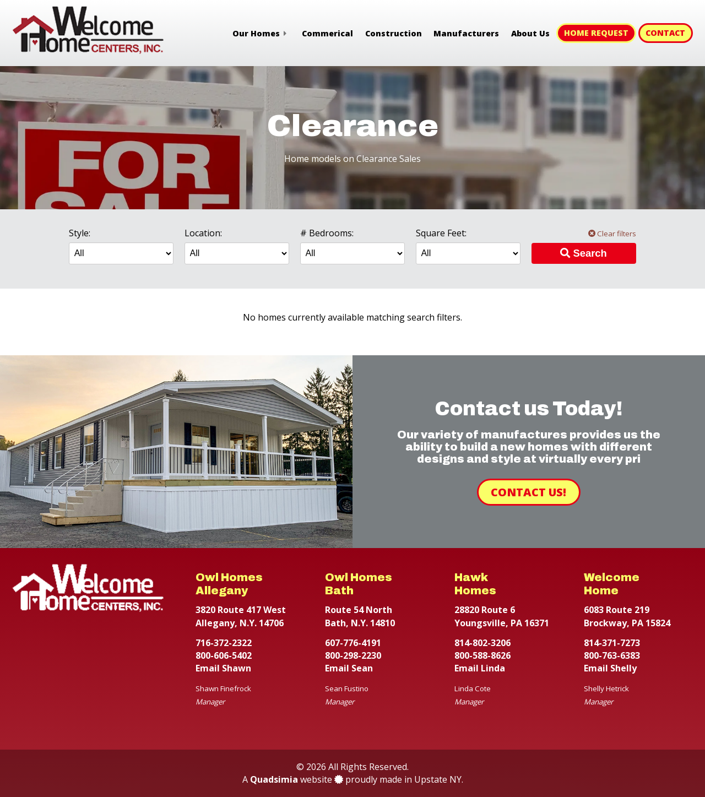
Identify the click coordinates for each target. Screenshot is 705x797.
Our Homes (256, 33)
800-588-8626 (482, 655)
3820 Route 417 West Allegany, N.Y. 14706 (241, 616)
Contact (665, 33)
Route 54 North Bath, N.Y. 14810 (360, 616)
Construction (393, 33)
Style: (79, 233)
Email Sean (349, 668)
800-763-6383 (612, 655)
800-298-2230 (353, 655)
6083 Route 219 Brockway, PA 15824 (627, 616)
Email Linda (479, 668)
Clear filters (612, 233)
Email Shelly (610, 668)
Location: (203, 233)
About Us (530, 33)
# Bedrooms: (327, 233)
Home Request (596, 33)
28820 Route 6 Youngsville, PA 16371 (501, 616)
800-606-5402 (224, 655)
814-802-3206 (482, 643)
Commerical (327, 33)
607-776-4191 (353, 643)
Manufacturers (466, 33)
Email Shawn (223, 668)
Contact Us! (528, 492)
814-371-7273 (612, 643)
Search (583, 253)
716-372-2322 (224, 643)
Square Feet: (441, 233)
